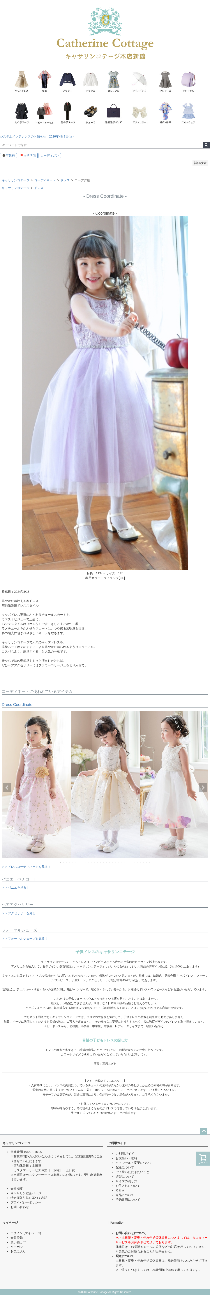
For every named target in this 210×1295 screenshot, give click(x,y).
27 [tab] (140, 862)
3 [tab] (67, 862)
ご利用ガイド (117, 1143)
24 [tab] (131, 862)
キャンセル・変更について (134, 1162)
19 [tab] (116, 862)
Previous (7, 787)
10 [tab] (88, 862)
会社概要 (17, 1188)
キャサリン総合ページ (26, 1193)
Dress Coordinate (17, 704)
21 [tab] (122, 862)
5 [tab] (73, 862)
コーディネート (45, 180)
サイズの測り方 (126, 1181)
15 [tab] (104, 862)
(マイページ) (32, 1233)
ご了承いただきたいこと (132, 1172)
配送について (125, 1167)
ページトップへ (203, 1131)
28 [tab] (144, 862)
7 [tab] (79, 862)
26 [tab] (137, 862)
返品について (125, 1195)
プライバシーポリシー (26, 1202)
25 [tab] (134, 862)
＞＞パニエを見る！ (15, 887)
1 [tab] (61, 862)
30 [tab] (150, 862)
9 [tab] (85, 862)
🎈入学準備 (28, 155)
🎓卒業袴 (8, 155)
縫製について (125, 1176)
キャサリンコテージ (15, 180)
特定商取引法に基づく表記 (29, 1198)
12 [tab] (95, 862)
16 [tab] (107, 862)
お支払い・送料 (126, 1158)
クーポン (17, 1247)
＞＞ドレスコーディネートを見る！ (26, 866)
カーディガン (50, 155)
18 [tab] (113, 862)
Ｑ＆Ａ (120, 1190)
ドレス (65, 180)
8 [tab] (82, 862)
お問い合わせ (20, 1207)
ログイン (17, 1233)
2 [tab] (64, 862)
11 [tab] (91, 862)
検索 (206, 145)
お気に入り (18, 1251)
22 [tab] (125, 862)
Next (203, 787)
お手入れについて (128, 1185)
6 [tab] (76, 862)
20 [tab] (119, 862)
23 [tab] (128, 862)
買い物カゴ (18, 1242)
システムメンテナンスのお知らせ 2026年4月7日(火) (38, 136)
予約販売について (128, 1199)
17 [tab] (110, 862)
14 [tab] (101, 862)
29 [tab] (147, 862)
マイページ (10, 1222)
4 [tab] (70, 862)
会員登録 (17, 1237)
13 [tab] (98, 862)
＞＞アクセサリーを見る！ (20, 913)
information (116, 1222)
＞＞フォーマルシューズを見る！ (25, 938)
